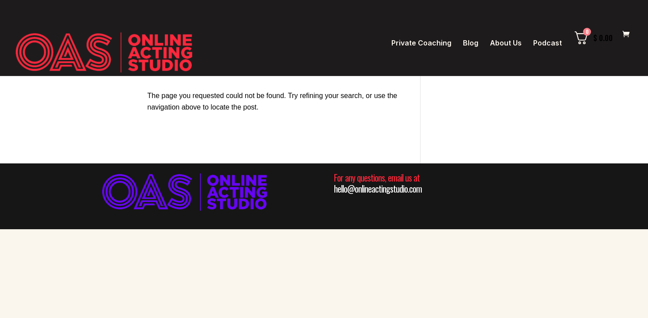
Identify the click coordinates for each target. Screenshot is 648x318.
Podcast (547, 43)
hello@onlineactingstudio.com (378, 188)
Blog (470, 43)
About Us (506, 43)
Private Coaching (421, 43)
